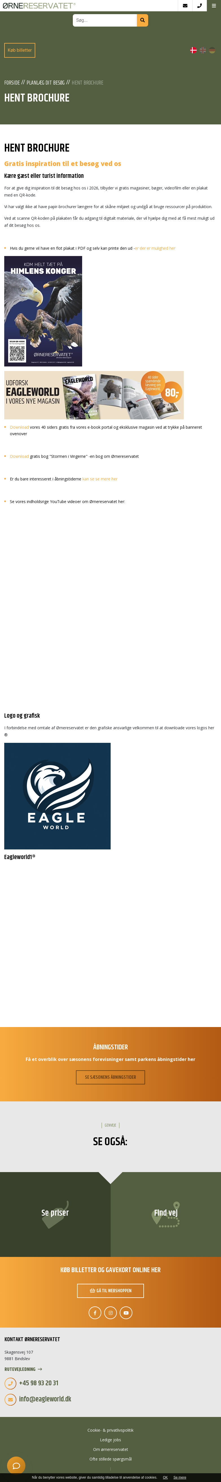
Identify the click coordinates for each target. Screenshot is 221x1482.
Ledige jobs (110, 1439)
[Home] (89, 5)
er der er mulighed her (155, 248)
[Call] (199, 5)
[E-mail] (185, 5)
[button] (214, 5)
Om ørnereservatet (110, 1449)
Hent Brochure (87, 83)
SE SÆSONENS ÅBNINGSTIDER (110, 1077)
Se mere (180, 1477)
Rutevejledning (23, 1369)
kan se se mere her (99, 479)
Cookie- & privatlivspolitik (110, 1430)
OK (165, 1477)
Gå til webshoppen (111, 1291)
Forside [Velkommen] (12, 83)
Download (19, 427)
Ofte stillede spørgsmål (110, 1459)
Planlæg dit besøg (46, 83)
